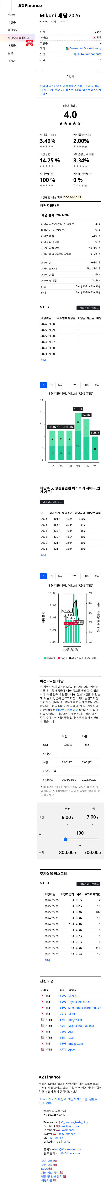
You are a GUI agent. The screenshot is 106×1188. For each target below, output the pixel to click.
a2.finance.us (70, 1126)
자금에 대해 (75, 1099)
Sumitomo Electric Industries (86, 1008)
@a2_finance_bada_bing (73, 1122)
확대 (43, 360)
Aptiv (71, 1049)
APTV (63, 1049)
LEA (62, 1037)
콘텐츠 (93, 1099)
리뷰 (49, 1103)
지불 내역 (45, 86)
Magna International (81, 1026)
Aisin (71, 1031)
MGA (62, 1025)
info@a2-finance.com (67, 1149)
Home (43, 21)
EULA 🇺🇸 (46, 1168)
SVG (74, 385)
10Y (51, 385)
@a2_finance (67, 1134)
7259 (63, 1031)
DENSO (72, 996)
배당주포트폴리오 (67, 710)
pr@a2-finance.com (70, 1153)
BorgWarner (76, 1020)
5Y (43, 385)
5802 (63, 1007)
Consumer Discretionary (85, 48)
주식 (53, 21)
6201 (63, 1001)
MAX (60, 385)
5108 (63, 1043)
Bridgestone (76, 1043)
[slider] (65, 839)
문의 (41, 1103)
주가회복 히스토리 (82, 90)
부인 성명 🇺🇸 (49, 1165)
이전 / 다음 (61, 90)
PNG (85, 385)
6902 (63, 995)
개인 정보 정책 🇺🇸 (52, 1172)
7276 (63, 1013)
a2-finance (63, 1141)
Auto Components (89, 54)
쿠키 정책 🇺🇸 (49, 1161)
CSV (96, 385)
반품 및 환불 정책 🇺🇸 (53, 1176)
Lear (71, 1037)
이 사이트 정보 (57, 1099)
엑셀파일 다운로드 (88, 307)
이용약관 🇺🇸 (48, 1180)
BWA (62, 1019)
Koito (71, 1014)
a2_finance (56, 1138)
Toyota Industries (79, 1002)
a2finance (68, 1130)
